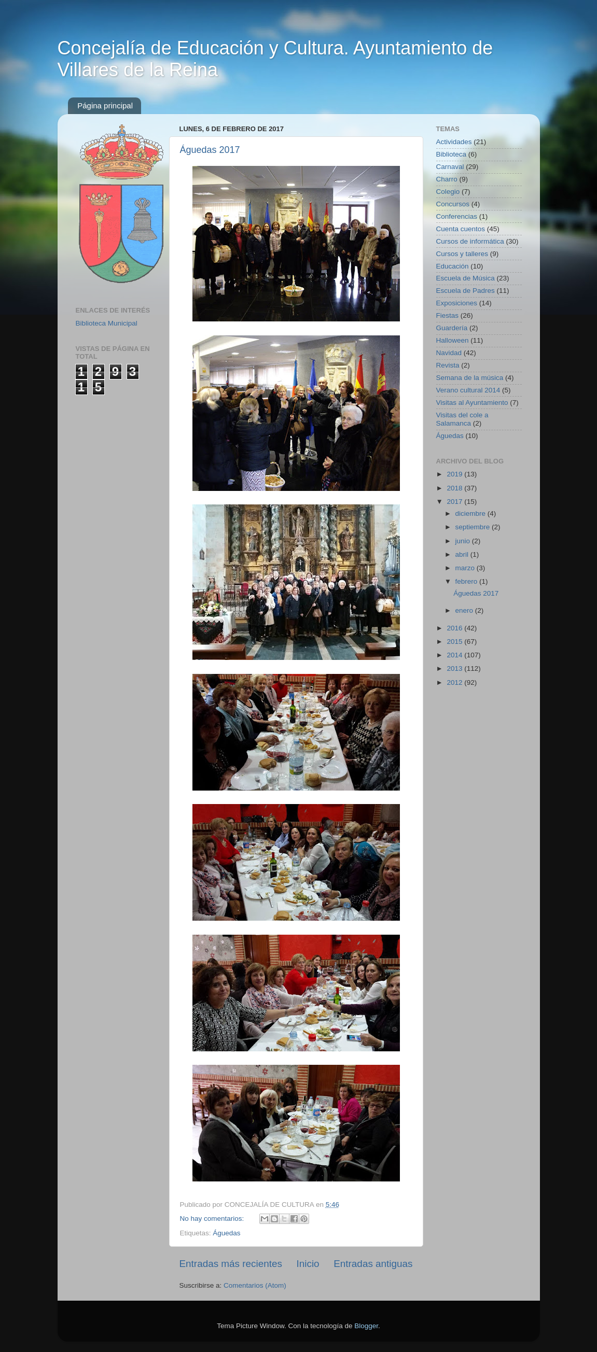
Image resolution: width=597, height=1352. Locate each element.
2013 (455, 668)
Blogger (366, 1326)
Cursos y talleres (462, 254)
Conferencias (457, 216)
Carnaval (450, 167)
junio (463, 541)
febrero (467, 581)
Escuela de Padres (465, 290)
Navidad (449, 353)
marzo (466, 568)
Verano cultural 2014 (468, 390)
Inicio (308, 1263)
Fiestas (447, 315)
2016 (455, 628)
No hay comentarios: (213, 1218)
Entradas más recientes (230, 1263)
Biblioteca (451, 154)
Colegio (448, 191)
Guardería (452, 328)
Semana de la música (470, 378)
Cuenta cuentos (460, 229)
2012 (455, 682)
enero (465, 610)
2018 (455, 488)
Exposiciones (457, 303)
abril (462, 554)
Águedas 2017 (210, 150)
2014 (455, 655)
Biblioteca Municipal (106, 323)
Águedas (226, 1233)
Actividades (454, 142)
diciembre (471, 513)
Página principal (105, 105)
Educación (452, 266)
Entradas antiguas (373, 1263)
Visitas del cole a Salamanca (462, 419)
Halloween (452, 340)
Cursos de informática (470, 241)
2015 (455, 641)
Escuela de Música (465, 278)
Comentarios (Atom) (255, 1285)
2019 (455, 474)
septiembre (473, 527)
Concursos (453, 204)
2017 (455, 501)
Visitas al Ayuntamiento (472, 402)
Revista (448, 365)
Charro (446, 179)
